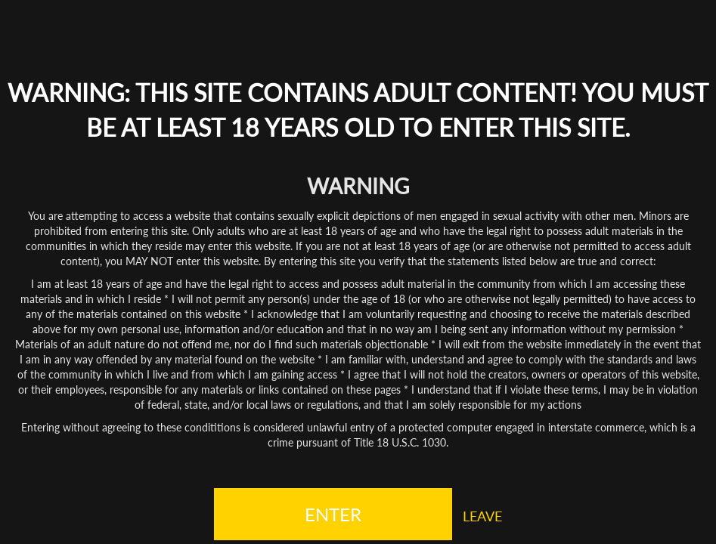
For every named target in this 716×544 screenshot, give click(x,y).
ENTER (333, 514)
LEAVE (482, 516)
